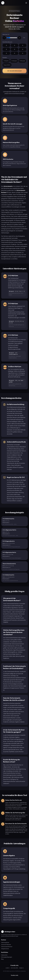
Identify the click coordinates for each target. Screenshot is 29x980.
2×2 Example (14, 60)
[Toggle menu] (26, 2)
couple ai (7, 967)
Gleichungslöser (5, 942)
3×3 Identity (6, 60)
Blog (2, 959)
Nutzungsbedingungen (6, 957)
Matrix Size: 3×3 (6, 34)
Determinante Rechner (6, 946)
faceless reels (14, 975)
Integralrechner (5, 948)
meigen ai (21, 967)
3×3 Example (22, 60)
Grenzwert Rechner (6, 944)
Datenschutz (4, 955)
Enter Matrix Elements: (7, 42)
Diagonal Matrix (7, 65)
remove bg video (14, 967)
